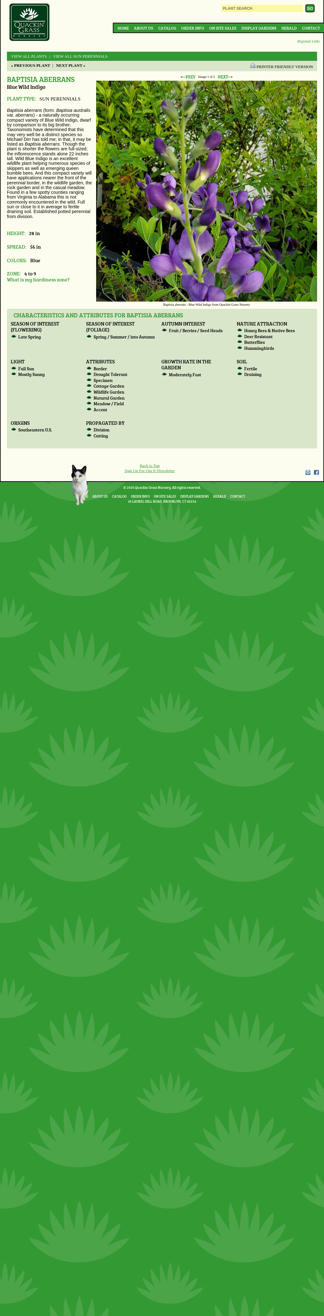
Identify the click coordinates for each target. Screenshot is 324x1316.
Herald (289, 28)
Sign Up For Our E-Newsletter (149, 470)
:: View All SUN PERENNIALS (78, 56)
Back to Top (149, 465)
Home (123, 28)
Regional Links (309, 41)
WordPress (307, 472)
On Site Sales (222, 28)
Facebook (316, 472)
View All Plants (29, 56)
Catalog (167, 28)
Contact (311, 28)
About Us (143, 28)
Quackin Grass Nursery (29, 22)
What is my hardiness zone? (38, 279)
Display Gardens (258, 28)
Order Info (192, 28)
